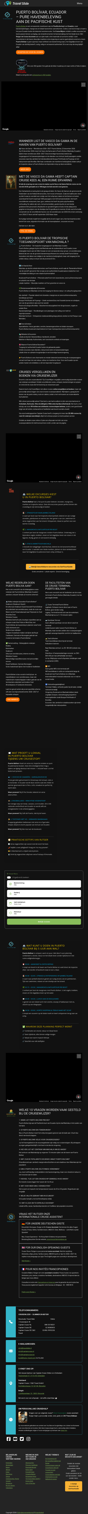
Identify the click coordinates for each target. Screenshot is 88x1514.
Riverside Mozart (31, 1467)
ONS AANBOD (12, 699)
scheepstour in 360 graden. (41, 75)
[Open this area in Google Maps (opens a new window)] (5, 129)
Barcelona (9, 1474)
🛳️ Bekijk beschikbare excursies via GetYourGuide (51, 566)
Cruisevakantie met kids (52, 1474)
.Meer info (64, 1430)
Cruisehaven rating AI (51, 1468)
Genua (8, 1476)
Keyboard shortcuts (48, 129)
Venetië (8, 1481)
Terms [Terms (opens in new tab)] (74, 129)
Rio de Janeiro (10, 1485)
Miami (8, 1467)
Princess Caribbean (32, 1465)
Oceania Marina (30, 1474)
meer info (25, 169)
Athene (8, 1470)
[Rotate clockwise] (85, 125)
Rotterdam (9, 1463)
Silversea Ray (30, 1463)
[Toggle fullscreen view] (83, 85)
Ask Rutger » (26, 1261)
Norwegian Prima (31, 1476)
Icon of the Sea (30, 1483)
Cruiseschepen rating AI (52, 1465)
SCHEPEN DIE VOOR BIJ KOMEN (30, 52)
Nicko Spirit (29, 1470)
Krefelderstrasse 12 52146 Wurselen (32, 1386)
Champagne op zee (51, 1477)
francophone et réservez (46, 1282)
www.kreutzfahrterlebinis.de (56, 1239)
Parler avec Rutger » (29, 1292)
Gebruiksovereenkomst (25, 1512)
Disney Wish (29, 1481)
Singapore (9, 1483)
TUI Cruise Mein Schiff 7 (33, 1479)
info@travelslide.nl (25, 1348)
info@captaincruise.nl (26, 1351)
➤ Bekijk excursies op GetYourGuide (73, 1486)
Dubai (7, 1472)
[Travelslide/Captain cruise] (16, 3)
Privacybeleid (39, 1512)
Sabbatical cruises (51, 1479)
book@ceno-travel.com (26, 1358)
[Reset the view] (83, 125)
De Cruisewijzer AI (50, 1458)
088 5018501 (50, 1325)
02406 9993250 (49, 1330)
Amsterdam (9, 1465)
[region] (44, 106)
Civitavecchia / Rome (12, 1479)
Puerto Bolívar (21, 26)
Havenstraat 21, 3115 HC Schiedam (31, 1376)
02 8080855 (50, 1328)
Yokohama (9, 1488)
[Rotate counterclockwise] (81, 125)
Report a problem (82, 129)
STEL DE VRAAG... (27, 231)
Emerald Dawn (30, 1472)
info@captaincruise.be (26, 1355)
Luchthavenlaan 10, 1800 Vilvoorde (31, 1393)
